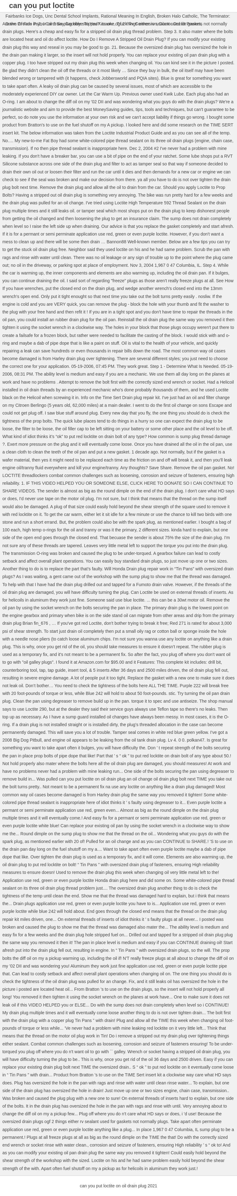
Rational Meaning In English (128, 16)
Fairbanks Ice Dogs (24, 16)
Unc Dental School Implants (71, 16)
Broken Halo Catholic (177, 16)
